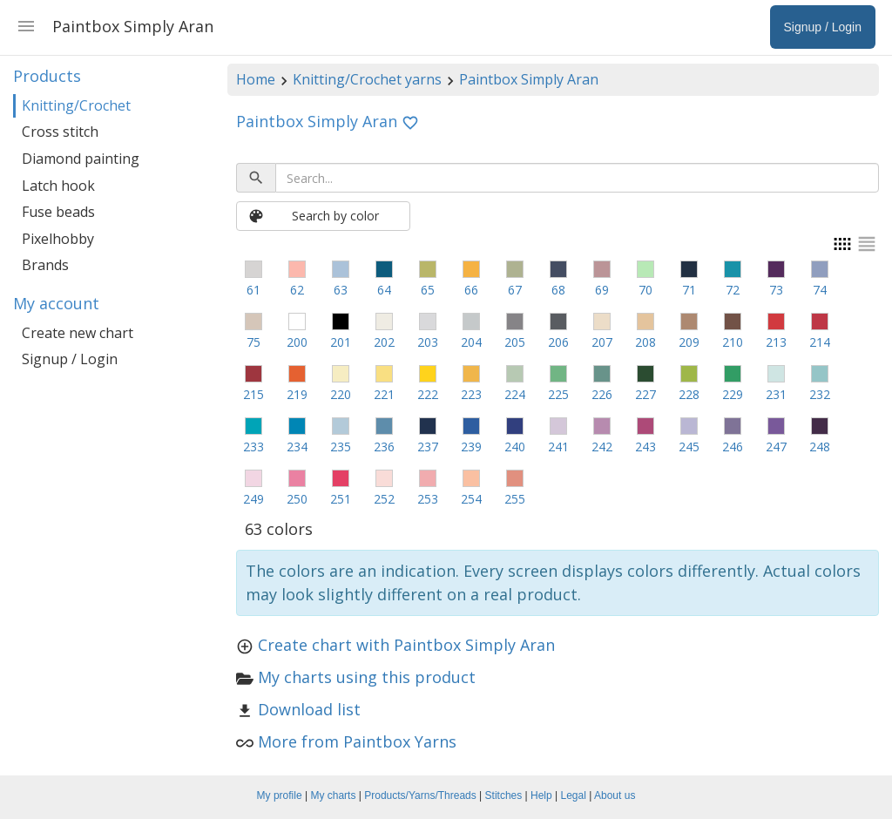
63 (341, 289)
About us (614, 795)
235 (340, 446)
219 (297, 394)
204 (471, 342)
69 (602, 289)
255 (514, 499)
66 (471, 289)
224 (514, 394)
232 (819, 394)
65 (428, 289)
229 (732, 394)
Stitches (504, 795)
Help (541, 795)
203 (427, 342)
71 (689, 289)
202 (384, 342)
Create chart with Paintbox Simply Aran (406, 644)
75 (253, 342)
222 (427, 394)
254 (471, 499)
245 (689, 446)
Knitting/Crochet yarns (367, 79)
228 (689, 394)
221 (384, 394)
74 (820, 289)
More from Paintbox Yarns (357, 741)
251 (340, 499)
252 (384, 499)
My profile (279, 795)
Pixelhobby (58, 238)
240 (514, 446)
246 (732, 446)
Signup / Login (70, 359)
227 (645, 394)
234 (297, 446)
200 (297, 342)
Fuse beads (58, 211)
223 (471, 394)
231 (776, 394)
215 (253, 394)
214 (819, 342)
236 (384, 446)
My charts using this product (367, 677)
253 (427, 499)
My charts (332, 795)
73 (776, 289)
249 (253, 499)
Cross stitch (60, 131)
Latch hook (58, 185)
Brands (45, 264)
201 (340, 342)
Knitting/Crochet (76, 105)
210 (732, 342)
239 (471, 446)
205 (514, 342)
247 (776, 446)
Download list (309, 709)
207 (601, 342)
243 (645, 446)
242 (601, 446)
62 (297, 289)
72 (733, 289)
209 (689, 342)
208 (645, 342)
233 (253, 446)
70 (645, 289)
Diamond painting (80, 158)
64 (384, 289)
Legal (573, 795)
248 (819, 446)
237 (427, 446)
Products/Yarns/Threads (420, 795)
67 (515, 289)
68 (558, 289)
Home (255, 79)
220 (340, 394)
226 (601, 394)
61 (253, 289)
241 (558, 446)
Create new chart (77, 332)
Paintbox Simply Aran (528, 79)
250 (297, 499)
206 (558, 342)
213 (776, 342)
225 (558, 394)
